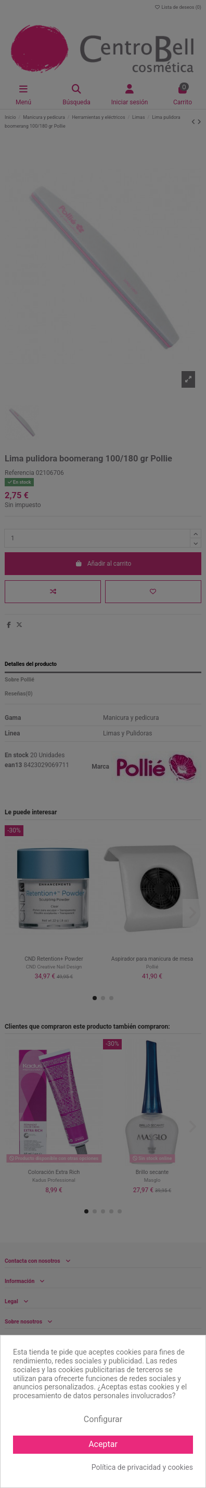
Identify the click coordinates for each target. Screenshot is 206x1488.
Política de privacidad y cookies (142, 1467)
